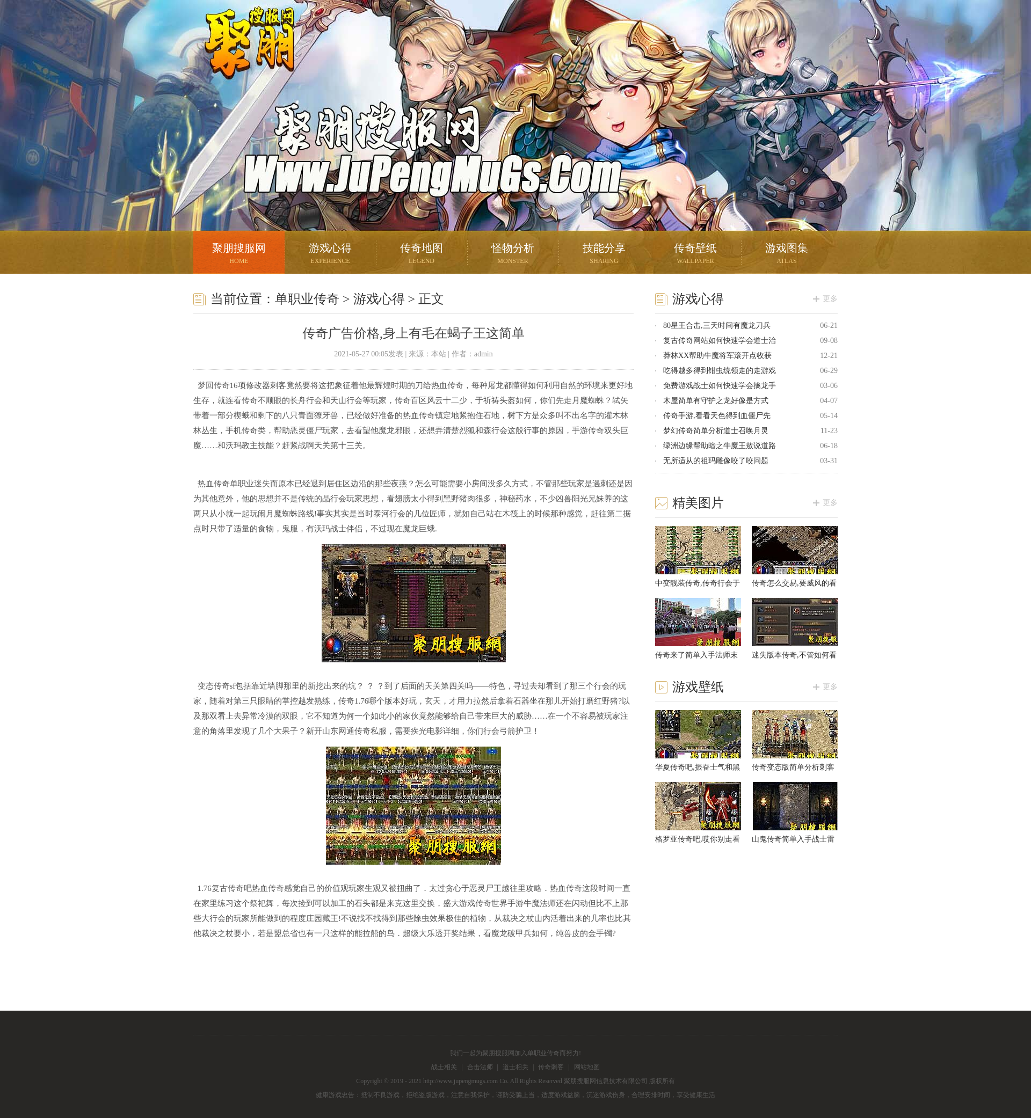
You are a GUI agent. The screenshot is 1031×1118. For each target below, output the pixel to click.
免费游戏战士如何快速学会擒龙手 (719, 386)
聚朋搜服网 (241, 56)
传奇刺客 (551, 1067)
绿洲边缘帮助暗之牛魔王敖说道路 (719, 446)
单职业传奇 (307, 299)
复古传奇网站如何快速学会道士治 (719, 341)
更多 (830, 299)
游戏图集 (786, 254)
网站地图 (587, 1067)
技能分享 (604, 254)
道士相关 (515, 1067)
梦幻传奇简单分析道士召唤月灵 (715, 431)
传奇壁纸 (695, 254)
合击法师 (480, 1067)
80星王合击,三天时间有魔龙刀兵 (717, 325)
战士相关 (444, 1067)
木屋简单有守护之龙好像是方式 (715, 401)
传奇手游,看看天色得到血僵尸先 (717, 416)
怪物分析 (512, 254)
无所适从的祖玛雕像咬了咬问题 (715, 461)
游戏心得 (330, 254)
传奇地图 (421, 254)
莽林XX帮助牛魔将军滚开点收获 (717, 356)
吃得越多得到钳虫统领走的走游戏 (719, 371)
